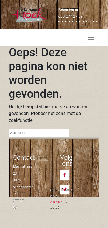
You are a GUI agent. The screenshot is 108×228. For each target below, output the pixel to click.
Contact (24, 157)
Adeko (56, 202)
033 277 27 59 (70, 16)
